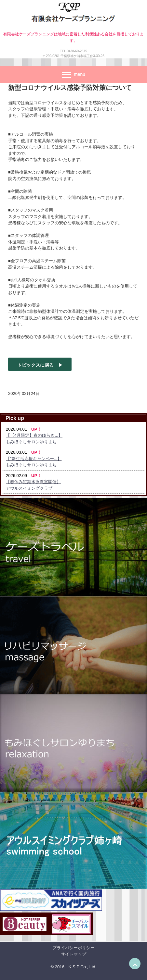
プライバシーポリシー (73, 947)
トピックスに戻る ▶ (40, 365)
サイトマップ (73, 954)
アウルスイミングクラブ (29, 488)
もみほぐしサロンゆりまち (31, 441)
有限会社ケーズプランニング (73, 14)
